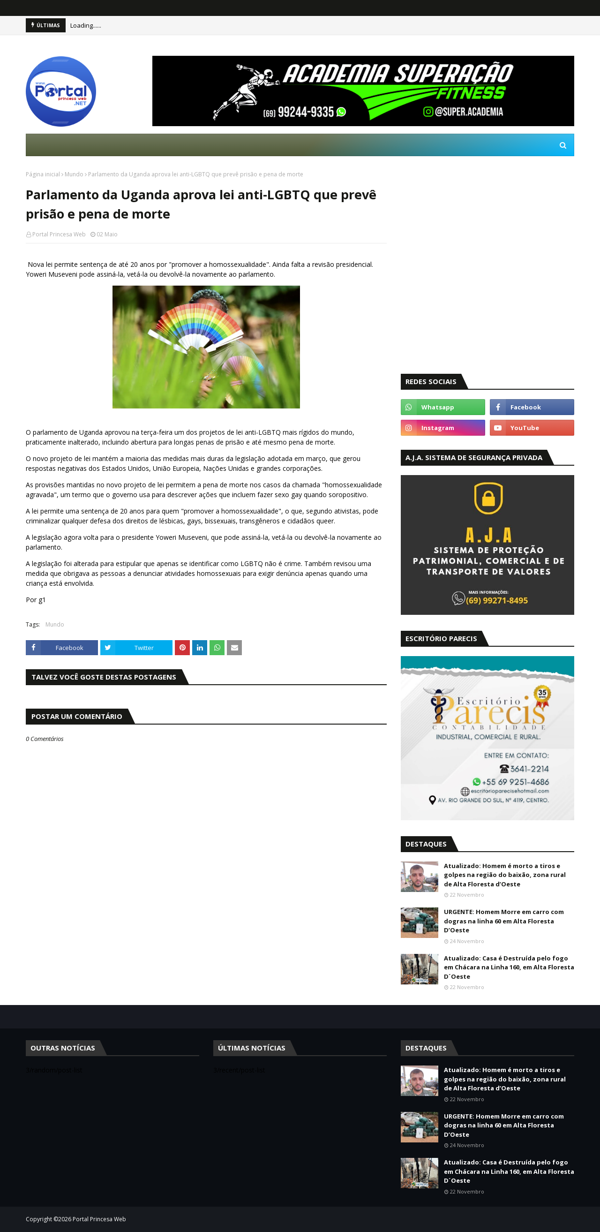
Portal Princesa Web (59, 234)
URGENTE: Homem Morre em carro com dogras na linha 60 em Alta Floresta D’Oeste (504, 920)
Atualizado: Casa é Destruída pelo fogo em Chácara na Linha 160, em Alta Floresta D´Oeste (509, 967)
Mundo (74, 174)
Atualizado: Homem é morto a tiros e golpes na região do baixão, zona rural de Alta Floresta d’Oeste (505, 875)
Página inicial (43, 174)
